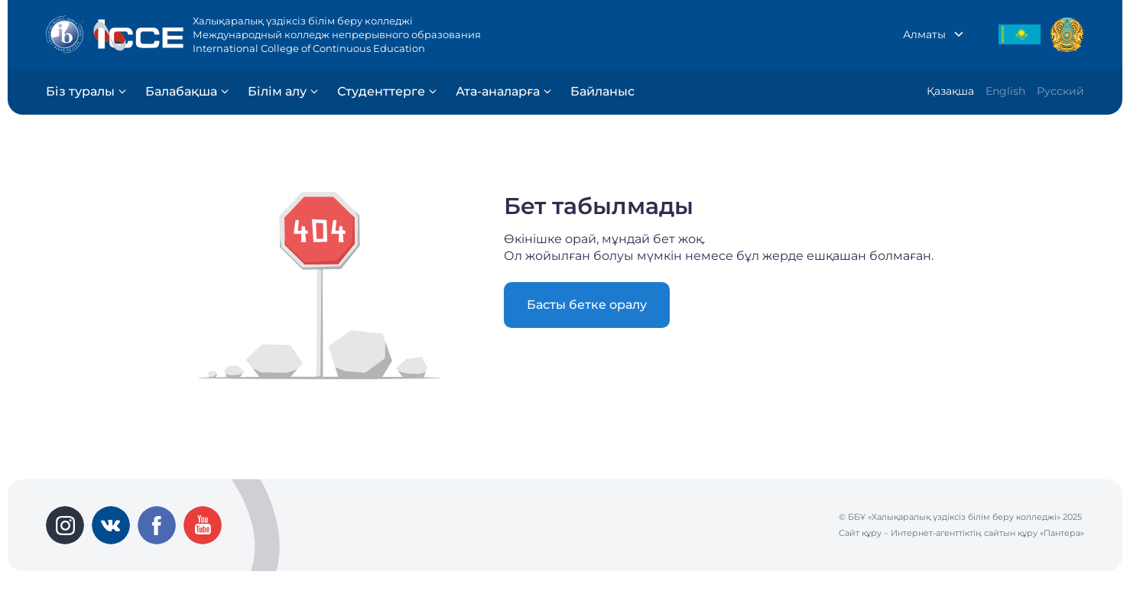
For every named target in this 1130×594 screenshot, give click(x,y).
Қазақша (950, 91)
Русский (1060, 91)
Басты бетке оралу (587, 304)
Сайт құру (860, 532)
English (1005, 91)
